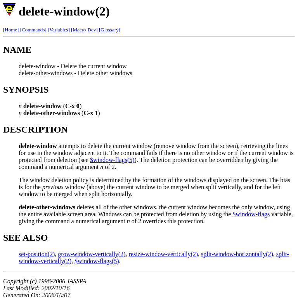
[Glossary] (109, 30)
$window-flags (251, 214)
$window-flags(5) (112, 160)
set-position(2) (37, 254)
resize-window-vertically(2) (163, 254)
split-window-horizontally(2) (237, 254)
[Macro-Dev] (84, 30)
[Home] (11, 30)
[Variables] (59, 30)
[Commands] (33, 30)
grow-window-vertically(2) (91, 254)
